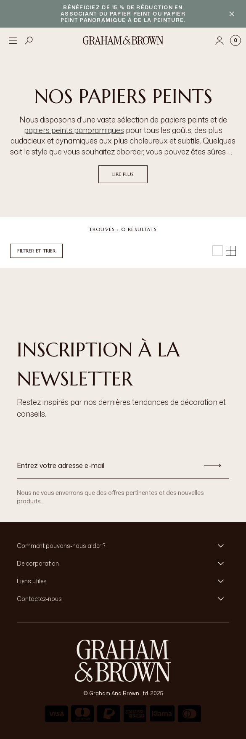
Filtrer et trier (36, 250)
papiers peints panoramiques (74, 130)
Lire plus (123, 174)
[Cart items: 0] (235, 40)
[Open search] (29, 40)
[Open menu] (12, 40)
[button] (123, 546)
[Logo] (123, 40)
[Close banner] (231, 14)
